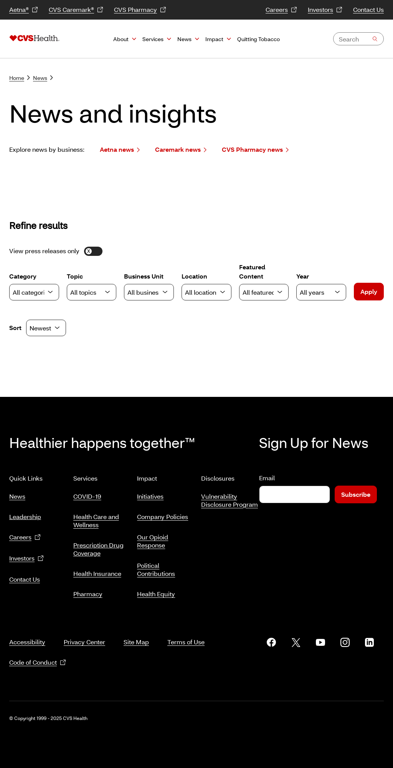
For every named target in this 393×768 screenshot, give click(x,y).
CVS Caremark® (76, 9)
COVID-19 (87, 493)
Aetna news (120, 149)
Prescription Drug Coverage (98, 546)
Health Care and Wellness (96, 517)
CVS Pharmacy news (255, 149)
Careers (281, 9)
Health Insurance (97, 570)
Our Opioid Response (152, 538)
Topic (92, 286)
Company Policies (162, 513)
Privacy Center (84, 633)
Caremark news (180, 149)
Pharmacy (87, 591)
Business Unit (149, 286)
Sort (15, 327)
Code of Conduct (37, 653)
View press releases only (55, 251)
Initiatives (150, 493)
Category (34, 286)
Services (152, 39)
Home (19, 77)
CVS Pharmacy (140, 9)
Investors (325, 9)
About (121, 39)
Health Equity (156, 591)
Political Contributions (156, 566)
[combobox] (358, 38)
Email (267, 478)
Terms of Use (186, 633)
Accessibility (27, 633)
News (184, 39)
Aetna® (23, 9)
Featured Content (264, 281)
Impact (214, 39)
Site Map (136, 633)
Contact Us (368, 9)
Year (321, 286)
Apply (368, 291)
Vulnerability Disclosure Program (229, 497)
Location (206, 286)
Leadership (25, 513)
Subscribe (355, 494)
